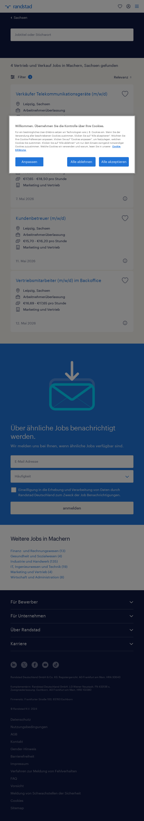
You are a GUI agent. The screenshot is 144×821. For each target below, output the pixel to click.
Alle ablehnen (81, 162)
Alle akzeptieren (114, 162)
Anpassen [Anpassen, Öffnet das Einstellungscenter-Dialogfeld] (29, 162)
